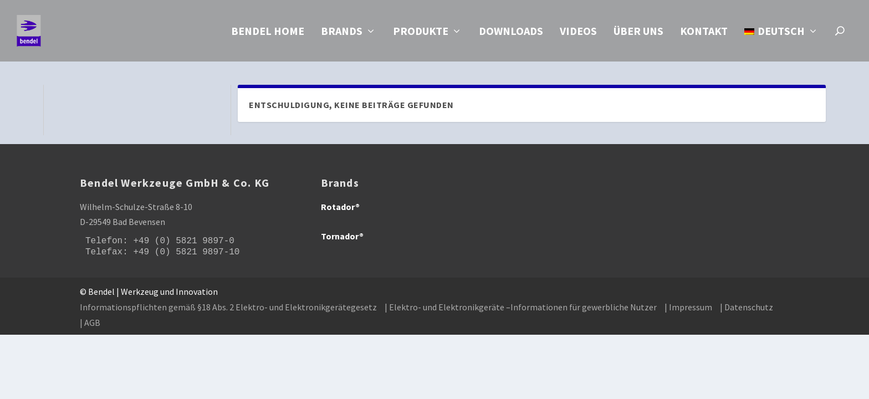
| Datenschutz (746, 307)
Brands (341, 33)
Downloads (511, 33)
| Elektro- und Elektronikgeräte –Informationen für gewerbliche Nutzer (521, 307)
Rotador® (340, 207)
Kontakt (704, 33)
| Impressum (688, 307)
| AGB (90, 322)
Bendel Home (267, 33)
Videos (578, 33)
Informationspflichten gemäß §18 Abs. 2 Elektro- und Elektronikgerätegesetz (228, 307)
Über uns (638, 33)
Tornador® (342, 236)
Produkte (420, 33)
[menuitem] (781, 45)
